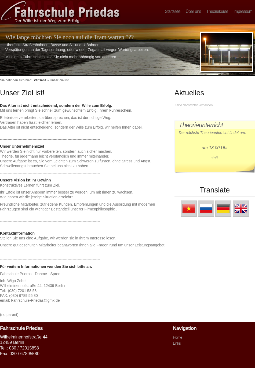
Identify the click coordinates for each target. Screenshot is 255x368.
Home (177, 337)
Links (177, 343)
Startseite (172, 11)
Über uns (193, 11)
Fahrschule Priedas (60, 12)
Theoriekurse (217, 11)
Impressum (243, 11)
